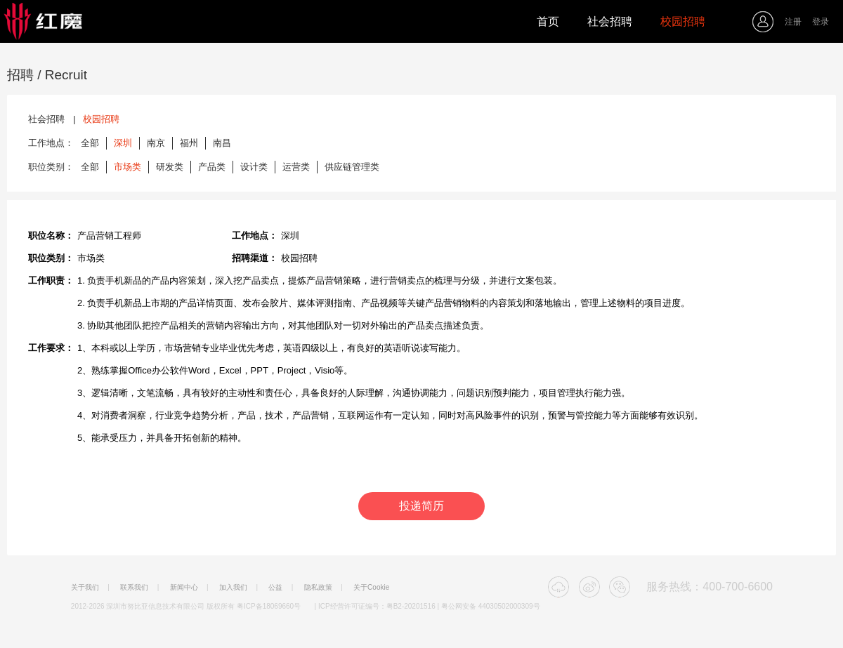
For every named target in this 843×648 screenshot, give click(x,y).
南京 (156, 143)
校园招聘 (682, 21)
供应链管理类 (352, 166)
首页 (548, 21)
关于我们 (85, 587)
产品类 (212, 166)
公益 (275, 587)
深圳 (123, 143)
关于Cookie (371, 587)
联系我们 (134, 587)
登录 (820, 22)
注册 (793, 22)
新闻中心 (184, 587)
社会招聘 (609, 21)
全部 (90, 143)
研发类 (169, 166)
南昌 (222, 143)
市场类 (127, 166)
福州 (189, 143)
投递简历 (421, 506)
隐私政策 (318, 587)
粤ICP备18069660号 (269, 606)
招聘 (20, 74)
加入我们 (233, 587)
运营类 (296, 166)
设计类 (254, 166)
